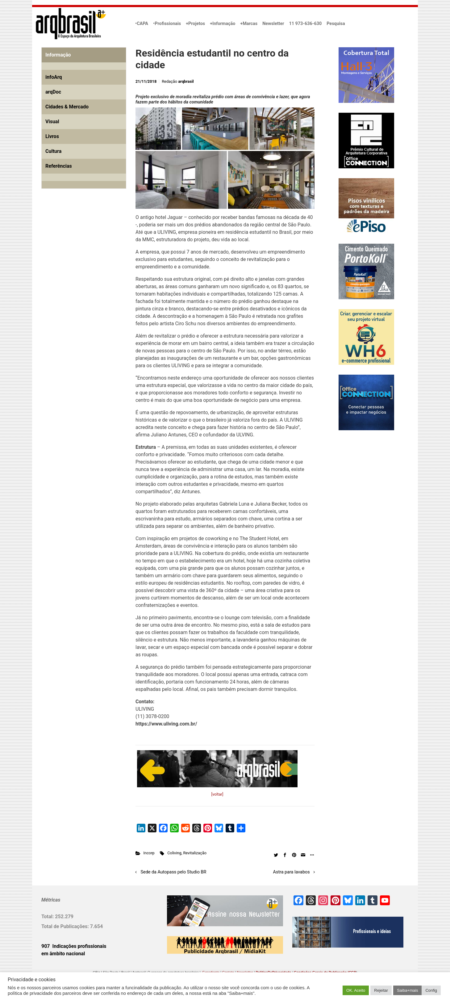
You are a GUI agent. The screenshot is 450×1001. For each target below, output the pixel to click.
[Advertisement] (80, 264)
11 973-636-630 (305, 23)
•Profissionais (167, 23)
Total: (48, 916)
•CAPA (141, 23)
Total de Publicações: (65, 926)
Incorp (149, 853)
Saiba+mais (407, 990)
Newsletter (273, 23)
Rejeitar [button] (381, 990)
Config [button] (431, 990)
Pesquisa (336, 23)
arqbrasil (186, 81)
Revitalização (194, 853)
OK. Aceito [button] (355, 990)
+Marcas (248, 23)
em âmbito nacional (63, 954)
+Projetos (195, 23)
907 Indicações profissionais (73, 946)
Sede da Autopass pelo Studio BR (173, 872)
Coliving (174, 853)
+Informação (222, 23)
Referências (58, 166)
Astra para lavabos (291, 872)
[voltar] (217, 794)
